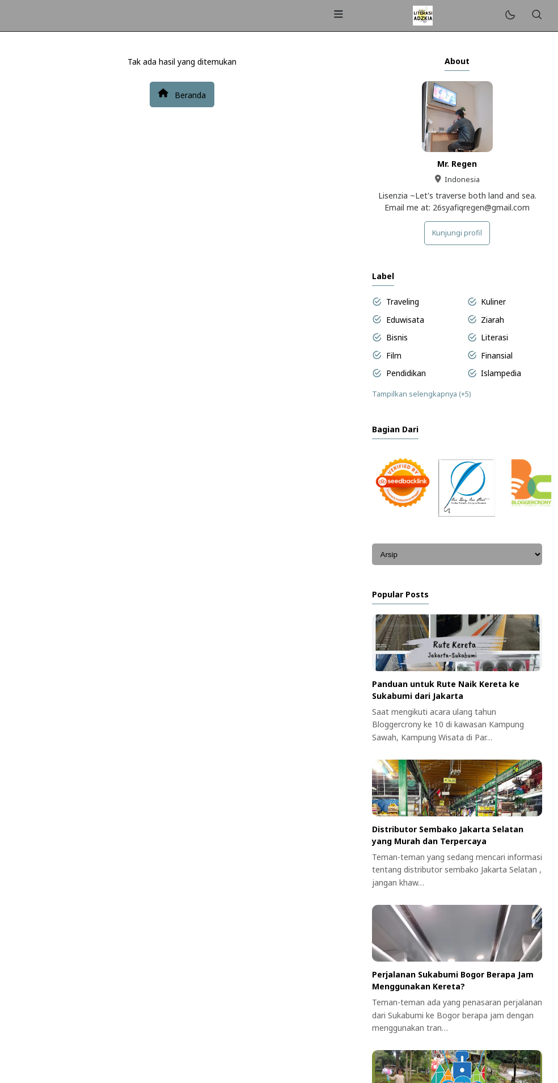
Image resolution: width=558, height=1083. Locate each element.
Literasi (494, 337)
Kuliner (493, 301)
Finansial (497, 355)
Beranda (182, 94)
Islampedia (501, 373)
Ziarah (492, 319)
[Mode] (509, 16)
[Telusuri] (536, 15)
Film (393, 355)
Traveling (402, 301)
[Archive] (457, 554)
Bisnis (397, 337)
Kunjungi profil (457, 233)
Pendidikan (406, 373)
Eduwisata (405, 319)
